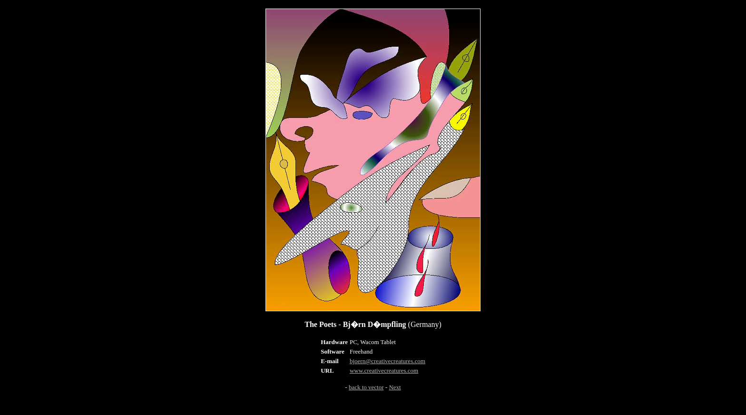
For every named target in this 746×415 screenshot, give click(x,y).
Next (395, 387)
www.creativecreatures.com (384, 370)
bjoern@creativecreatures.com (387, 361)
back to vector (366, 387)
